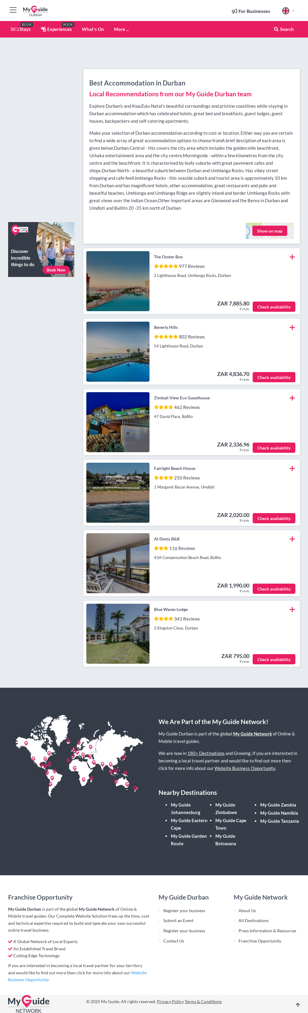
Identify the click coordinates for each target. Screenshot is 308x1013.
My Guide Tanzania (279, 821)
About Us (247, 910)
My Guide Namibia (279, 813)
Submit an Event (178, 920)
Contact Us (173, 940)
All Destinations (254, 920)
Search (283, 29)
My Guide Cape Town (230, 824)
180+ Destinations (206, 753)
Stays (21, 29)
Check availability (274, 306)
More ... (121, 29)
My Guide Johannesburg (185, 808)
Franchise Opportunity (260, 940)
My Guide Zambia (278, 804)
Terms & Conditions (203, 1001)
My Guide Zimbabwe (226, 808)
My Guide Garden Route (189, 839)
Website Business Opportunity (244, 768)
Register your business (184, 910)
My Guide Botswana (225, 839)
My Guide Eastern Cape (189, 824)
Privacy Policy (170, 1001)
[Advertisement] (41, 128)
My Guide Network (252, 733)
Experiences (56, 29)
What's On (93, 29)
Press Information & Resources (267, 930)
